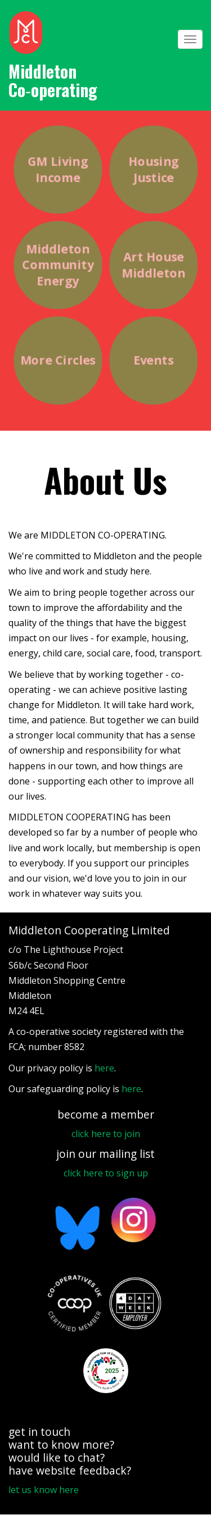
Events (153, 360)
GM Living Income (57, 169)
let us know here (43, 1490)
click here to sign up (106, 1173)
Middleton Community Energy (57, 265)
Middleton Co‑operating (52, 80)
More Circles (57, 360)
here (104, 1068)
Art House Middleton (153, 265)
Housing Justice (153, 169)
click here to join (105, 1134)
